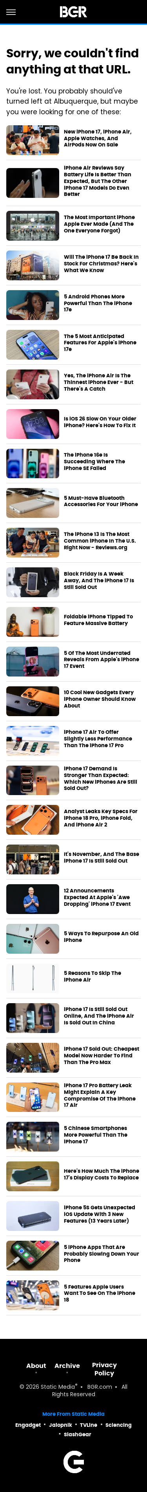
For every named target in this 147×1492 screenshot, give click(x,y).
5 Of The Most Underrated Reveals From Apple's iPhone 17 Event (101, 660)
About (36, 1366)
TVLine (88, 1425)
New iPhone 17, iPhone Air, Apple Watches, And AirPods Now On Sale (98, 138)
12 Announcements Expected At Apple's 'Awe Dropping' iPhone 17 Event (97, 897)
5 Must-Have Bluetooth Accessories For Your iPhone (101, 501)
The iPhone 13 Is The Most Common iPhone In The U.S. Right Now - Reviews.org (100, 541)
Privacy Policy (104, 1369)
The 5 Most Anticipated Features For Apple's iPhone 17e (100, 343)
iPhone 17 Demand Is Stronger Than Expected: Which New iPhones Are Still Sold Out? (100, 779)
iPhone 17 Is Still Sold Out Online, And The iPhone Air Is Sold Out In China (99, 1016)
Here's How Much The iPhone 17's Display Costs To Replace (101, 1174)
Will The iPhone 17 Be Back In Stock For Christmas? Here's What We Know (101, 264)
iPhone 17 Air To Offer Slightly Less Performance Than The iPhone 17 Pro (98, 739)
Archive (67, 1366)
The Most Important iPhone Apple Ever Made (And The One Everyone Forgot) (99, 224)
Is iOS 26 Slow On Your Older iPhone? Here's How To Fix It (100, 422)
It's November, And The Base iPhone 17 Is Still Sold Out (101, 857)
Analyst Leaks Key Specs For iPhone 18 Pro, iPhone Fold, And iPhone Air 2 (101, 818)
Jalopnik (60, 1425)
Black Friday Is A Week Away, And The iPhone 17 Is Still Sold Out (99, 581)
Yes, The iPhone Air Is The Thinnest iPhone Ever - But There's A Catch (98, 382)
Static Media (58, 1387)
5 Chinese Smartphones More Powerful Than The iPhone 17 (95, 1135)
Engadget (28, 1425)
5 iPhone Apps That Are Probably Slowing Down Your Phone (101, 1254)
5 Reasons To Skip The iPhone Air (92, 976)
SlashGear (77, 1434)
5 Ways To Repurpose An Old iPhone (101, 937)
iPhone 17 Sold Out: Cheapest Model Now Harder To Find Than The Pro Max (101, 1056)
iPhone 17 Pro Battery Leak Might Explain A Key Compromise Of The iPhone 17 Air (100, 1095)
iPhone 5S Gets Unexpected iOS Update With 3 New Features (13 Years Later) (99, 1214)
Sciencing (118, 1425)
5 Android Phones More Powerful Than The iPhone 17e (98, 303)
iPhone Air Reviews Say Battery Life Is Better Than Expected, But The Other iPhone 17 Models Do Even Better (97, 181)
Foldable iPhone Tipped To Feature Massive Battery (98, 620)
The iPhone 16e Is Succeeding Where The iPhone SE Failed (94, 462)
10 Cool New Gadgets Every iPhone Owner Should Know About (100, 699)
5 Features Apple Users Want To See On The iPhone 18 (99, 1294)
